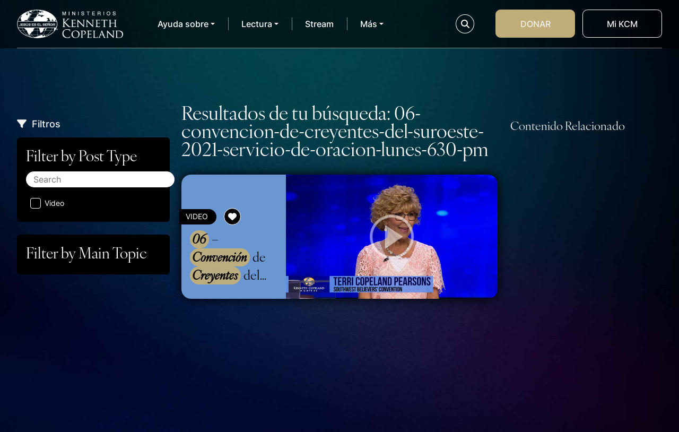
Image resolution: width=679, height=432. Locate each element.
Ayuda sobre (183, 24)
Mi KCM (622, 24)
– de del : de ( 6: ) (231, 257)
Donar (535, 24)
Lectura (256, 24)
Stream (319, 24)
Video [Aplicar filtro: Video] (47, 203)
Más (368, 24)
